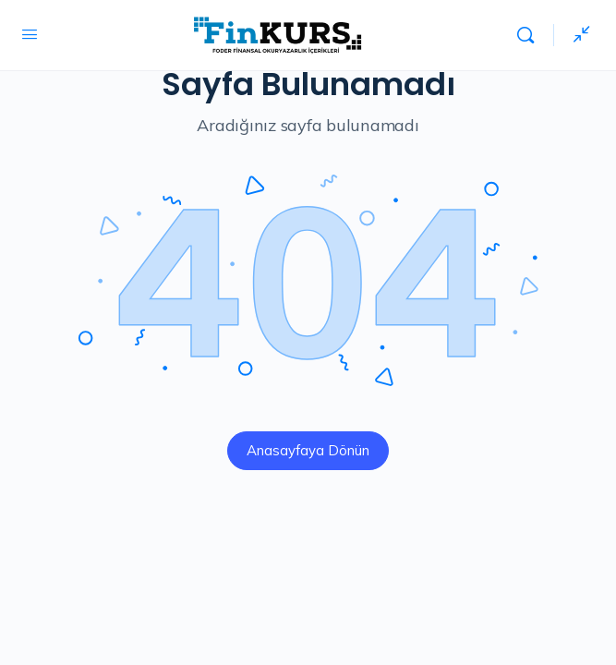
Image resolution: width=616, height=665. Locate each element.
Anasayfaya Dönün (308, 450)
